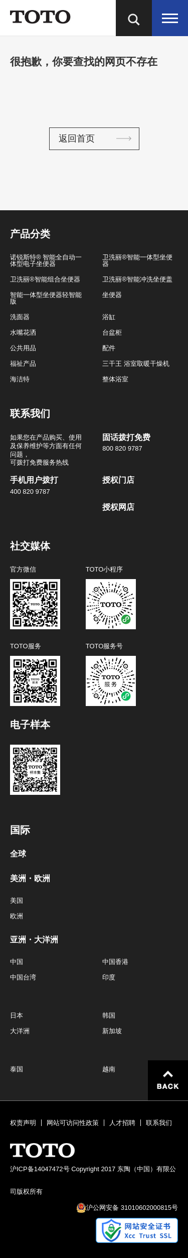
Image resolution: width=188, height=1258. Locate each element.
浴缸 (108, 317)
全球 (18, 854)
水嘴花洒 (23, 332)
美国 (16, 900)
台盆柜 (112, 332)
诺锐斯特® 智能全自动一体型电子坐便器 (46, 260)
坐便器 (112, 295)
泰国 (16, 1069)
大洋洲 (20, 1031)
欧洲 (16, 916)
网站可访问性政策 (73, 1123)
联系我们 (159, 1123)
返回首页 (77, 138)
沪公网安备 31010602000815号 (132, 1207)
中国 (16, 961)
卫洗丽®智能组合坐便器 (45, 279)
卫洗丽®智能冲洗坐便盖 (137, 279)
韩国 (108, 1015)
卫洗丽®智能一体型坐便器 (137, 260)
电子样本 (30, 724)
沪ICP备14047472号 (40, 1169)
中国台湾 (23, 977)
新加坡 (112, 1031)
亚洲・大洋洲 (34, 940)
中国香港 (115, 961)
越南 (108, 1069)
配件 (108, 348)
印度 (108, 977)
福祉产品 (23, 363)
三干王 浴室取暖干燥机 (135, 363)
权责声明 (23, 1123)
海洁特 (20, 379)
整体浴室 (115, 379)
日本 (16, 1015)
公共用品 (23, 348)
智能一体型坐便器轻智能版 (46, 298)
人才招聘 (122, 1123)
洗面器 (20, 317)
